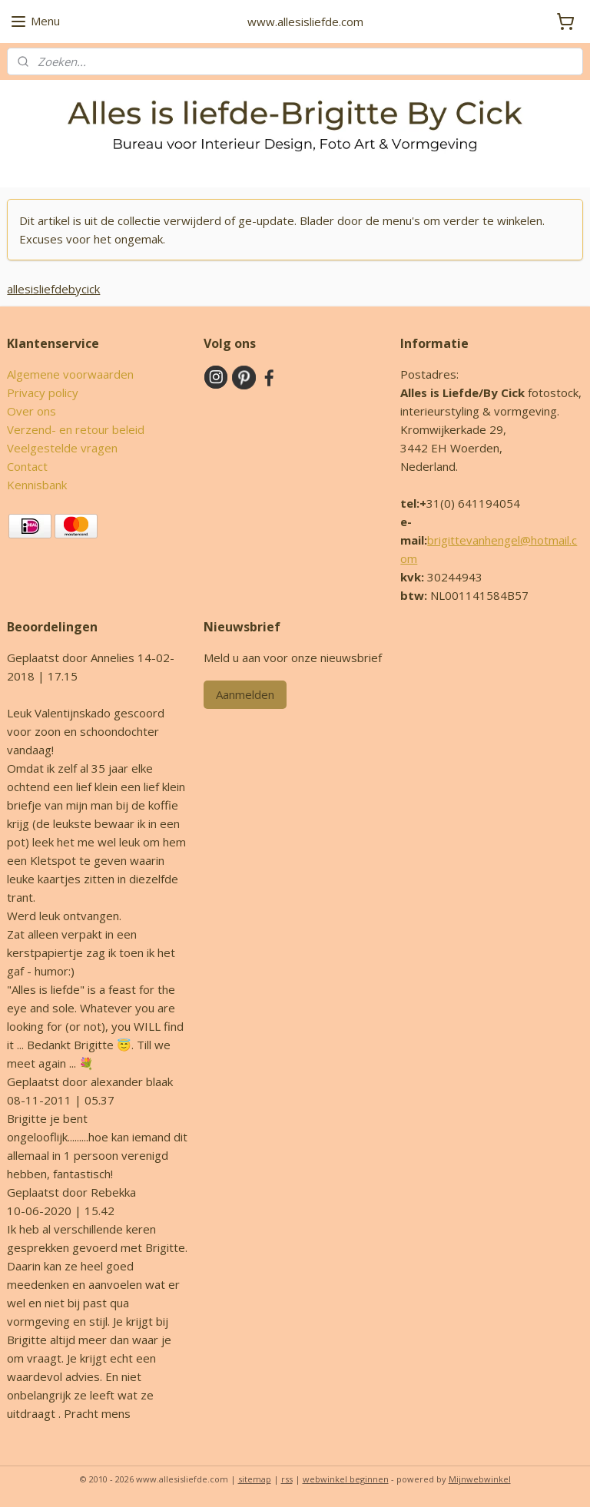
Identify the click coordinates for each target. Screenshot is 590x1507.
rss (287, 1479)
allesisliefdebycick (53, 288)
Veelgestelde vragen (62, 447)
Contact (27, 466)
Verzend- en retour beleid (75, 429)
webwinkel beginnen (346, 1479)
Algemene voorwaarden (70, 374)
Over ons (31, 411)
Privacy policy (42, 392)
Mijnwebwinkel (480, 1479)
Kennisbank (37, 484)
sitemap (254, 1479)
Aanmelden (245, 694)
